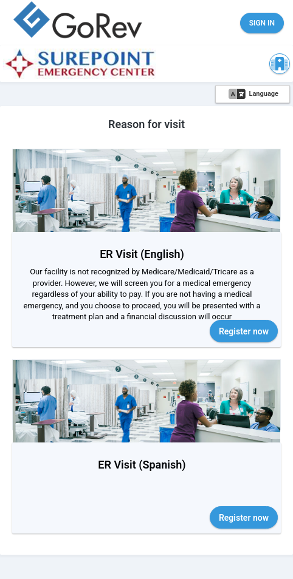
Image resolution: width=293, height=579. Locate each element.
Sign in (262, 23)
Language (253, 94)
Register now (244, 331)
